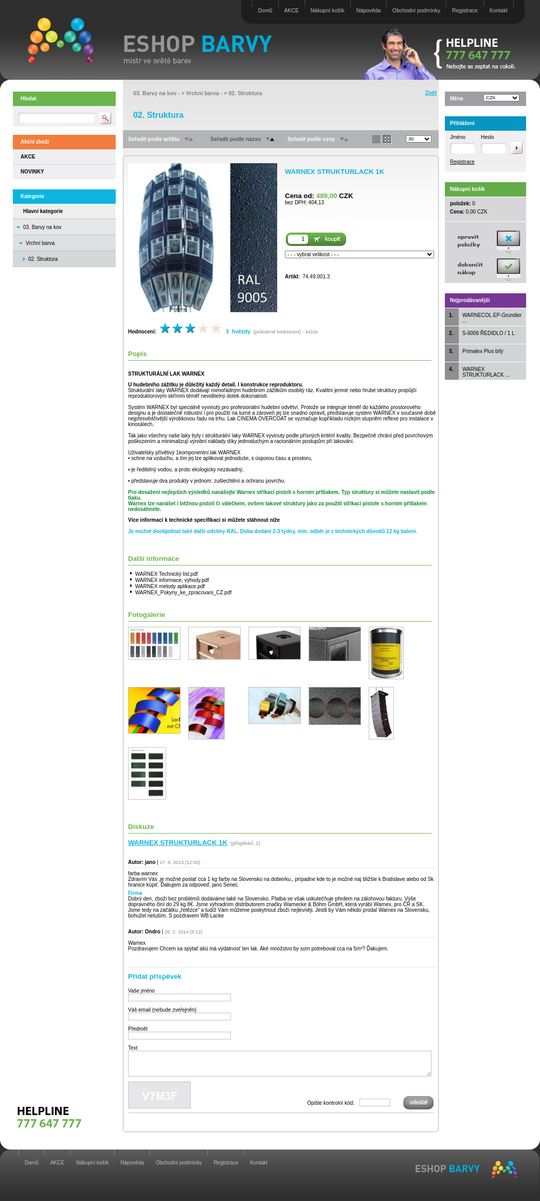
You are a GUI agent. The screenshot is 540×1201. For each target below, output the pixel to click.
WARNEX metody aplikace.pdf (170, 586)
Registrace (465, 10)
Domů (265, 10)
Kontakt (499, 10)
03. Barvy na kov (42, 227)
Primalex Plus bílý (482, 351)
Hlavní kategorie (43, 211)
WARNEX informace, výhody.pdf (172, 580)
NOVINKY (32, 171)
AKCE (291, 10)
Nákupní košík (328, 10)
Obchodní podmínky (416, 10)
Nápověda (368, 10)
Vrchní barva (40, 243)
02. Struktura (245, 93)
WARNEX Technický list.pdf (166, 574)
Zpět (431, 93)
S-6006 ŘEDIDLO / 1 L (488, 333)
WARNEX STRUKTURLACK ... (486, 372)
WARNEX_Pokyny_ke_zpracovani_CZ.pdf (183, 592)
